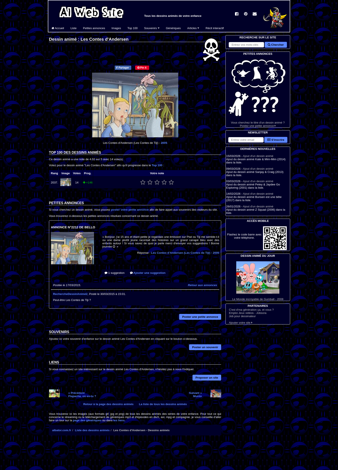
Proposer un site (207, 377)
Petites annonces (94, 28)
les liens (119, 420)
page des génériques (87, 420)
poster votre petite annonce (130, 209)
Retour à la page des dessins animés (108, 404)
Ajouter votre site (240, 322)
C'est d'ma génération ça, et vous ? (251, 309)
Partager (122, 67)
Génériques (173, 28)
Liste (73, 28)
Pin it (142, 67)
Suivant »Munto (195, 394)
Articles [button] (193, 28)
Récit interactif (215, 28)
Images (116, 28)
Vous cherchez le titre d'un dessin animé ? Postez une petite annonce (258, 91)
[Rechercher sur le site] (246, 44)
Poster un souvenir (205, 347)
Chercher (276, 44)
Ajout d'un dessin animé (258, 156)
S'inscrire (275, 139)
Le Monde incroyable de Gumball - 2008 (258, 281)
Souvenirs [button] (152, 28)
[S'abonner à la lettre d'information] (246, 140)
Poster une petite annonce (200, 316)
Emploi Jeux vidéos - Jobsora (247, 313)
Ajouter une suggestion (148, 272)
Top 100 (132, 28)
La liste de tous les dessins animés (163, 404)
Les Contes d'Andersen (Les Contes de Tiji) (185, 252)
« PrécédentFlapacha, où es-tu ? (82, 394)
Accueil (58, 28)
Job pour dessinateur (242, 316)
